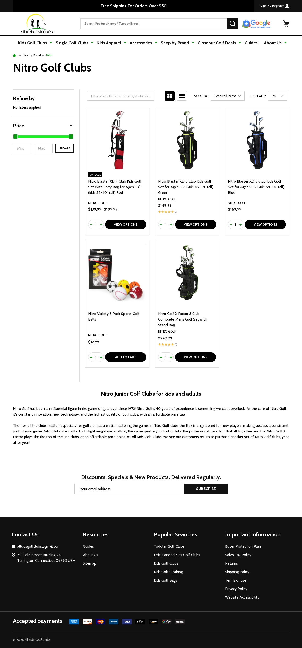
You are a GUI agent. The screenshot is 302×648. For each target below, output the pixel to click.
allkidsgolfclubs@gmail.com (38, 546)
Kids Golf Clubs (36, 42)
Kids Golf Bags (165, 580)
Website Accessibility (242, 597)
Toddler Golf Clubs (169, 546)
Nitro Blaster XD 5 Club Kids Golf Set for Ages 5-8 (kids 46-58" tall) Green (185, 187)
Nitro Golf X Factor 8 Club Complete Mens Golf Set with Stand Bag (182, 319)
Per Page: (258, 96)
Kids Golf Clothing (168, 572)
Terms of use (235, 580)
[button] (43, 126)
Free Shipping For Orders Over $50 (134, 5)
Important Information (253, 534)
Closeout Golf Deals (215, 42)
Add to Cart (125, 357)
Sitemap (89, 563)
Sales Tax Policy (238, 555)
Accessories (141, 42)
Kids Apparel (111, 42)
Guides (248, 42)
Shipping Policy (237, 572)
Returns (231, 563)
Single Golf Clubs (75, 42)
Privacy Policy (236, 589)
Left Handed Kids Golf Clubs (177, 555)
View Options (126, 225)
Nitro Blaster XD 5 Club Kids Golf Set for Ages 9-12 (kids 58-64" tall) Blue (256, 187)
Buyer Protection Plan (243, 546)
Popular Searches (175, 534)
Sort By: (201, 96)
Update (64, 148)
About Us (270, 42)
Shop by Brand (174, 42)
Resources (96, 534)
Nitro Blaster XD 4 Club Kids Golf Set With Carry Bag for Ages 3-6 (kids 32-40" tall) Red (115, 187)
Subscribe (206, 489)
